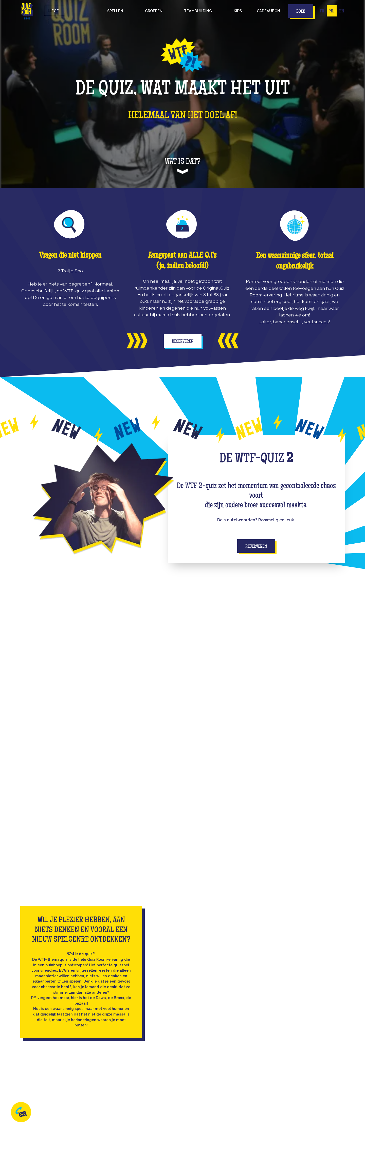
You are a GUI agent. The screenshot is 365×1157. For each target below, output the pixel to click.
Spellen (115, 11)
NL (331, 11)
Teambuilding (198, 11)
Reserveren (182, 341)
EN (341, 11)
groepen (153, 11)
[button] (115, 11)
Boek (300, 11)
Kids (238, 11)
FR (322, 11)
